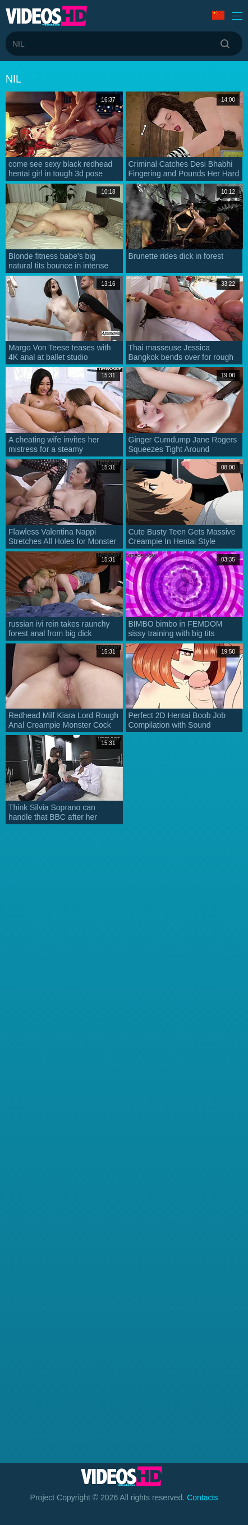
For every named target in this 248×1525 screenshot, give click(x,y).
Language (218, 15)
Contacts (202, 1497)
